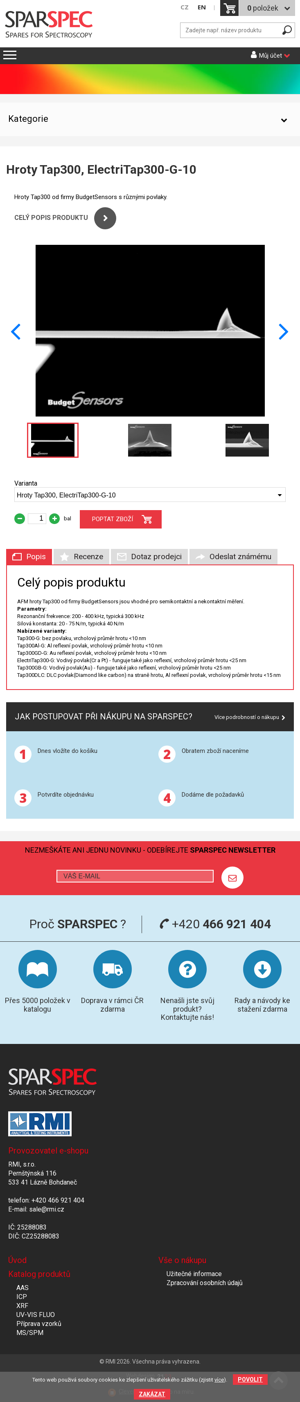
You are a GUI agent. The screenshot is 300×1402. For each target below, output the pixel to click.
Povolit (250, 1379)
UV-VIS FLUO (35, 1315)
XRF (22, 1306)
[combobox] (150, 494)
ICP (21, 1297)
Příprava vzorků (38, 1324)
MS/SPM (29, 1333)
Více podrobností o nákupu (246, 717)
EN (202, 7)
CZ (184, 7)
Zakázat (152, 1394)
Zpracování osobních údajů (205, 1283)
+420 (215, 924)
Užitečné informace (194, 1274)
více (219, 1380)
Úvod (17, 1260)
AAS (22, 1288)
